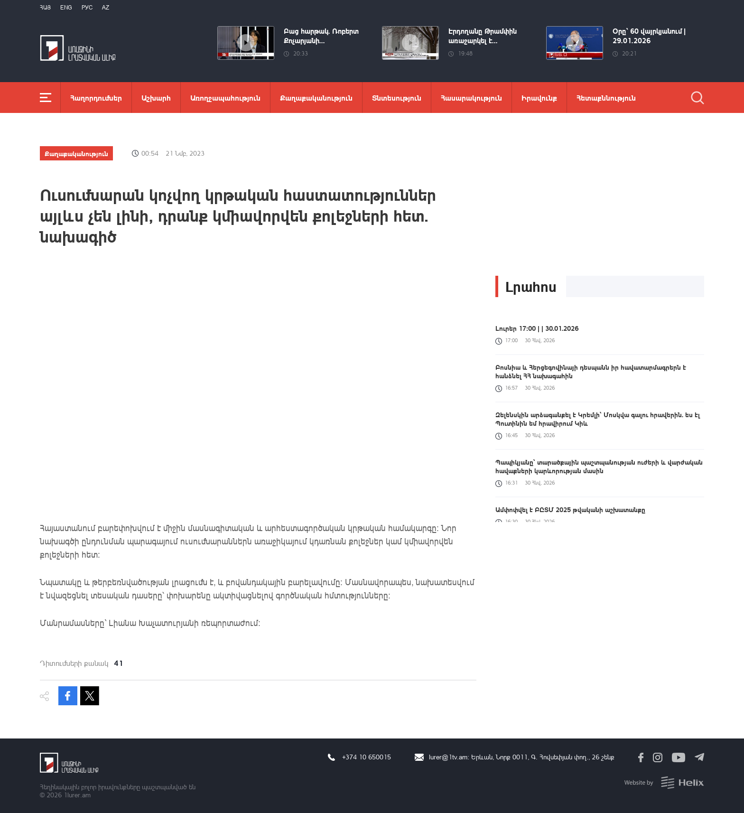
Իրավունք (539, 98)
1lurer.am (77, 795)
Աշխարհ (156, 98)
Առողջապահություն (225, 98)
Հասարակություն (471, 98)
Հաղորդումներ (96, 98)
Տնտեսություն (396, 98)
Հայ (45, 7)
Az (105, 7)
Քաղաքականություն (316, 98)
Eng (66, 7)
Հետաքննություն (606, 98)
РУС (87, 7)
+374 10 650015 (366, 757)
